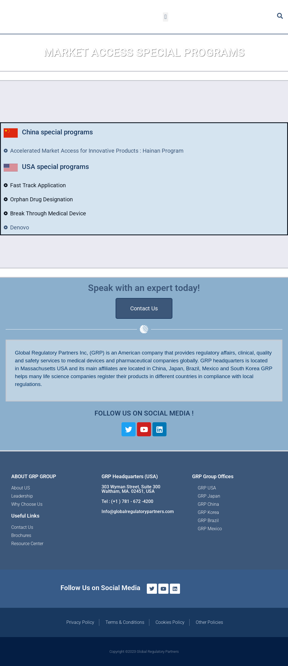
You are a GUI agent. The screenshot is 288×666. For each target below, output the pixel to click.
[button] (165, 17)
